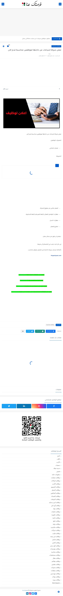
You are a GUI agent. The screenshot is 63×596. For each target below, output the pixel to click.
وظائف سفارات (55, 477)
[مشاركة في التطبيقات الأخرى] (23, 331)
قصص (58, 471)
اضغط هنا (22, 275)
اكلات (58, 459)
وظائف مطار (56, 558)
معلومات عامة (56, 474)
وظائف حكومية (56, 515)
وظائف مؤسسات (55, 549)
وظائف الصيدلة (55, 496)
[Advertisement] (31, 22)
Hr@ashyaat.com (56, 255)
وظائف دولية (56, 524)
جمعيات (58, 465)
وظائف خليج (56, 521)
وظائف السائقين (55, 493)
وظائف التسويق (55, 487)
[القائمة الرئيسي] (60, 4)
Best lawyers (56, 583)
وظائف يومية (56, 580)
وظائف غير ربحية (55, 536)
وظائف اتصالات (55, 480)
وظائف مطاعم (56, 561)
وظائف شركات (55, 530)
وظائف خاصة (56, 518)
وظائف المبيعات (55, 499)
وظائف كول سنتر (55, 546)
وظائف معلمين (56, 564)
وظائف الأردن (56, 484)
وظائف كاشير (56, 542)
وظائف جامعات (55, 511)
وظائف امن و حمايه (54, 502)
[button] (51, 331)
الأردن (58, 462)
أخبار (58, 456)
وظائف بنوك (56, 508)
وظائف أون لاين (55, 505)
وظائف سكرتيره (55, 527)
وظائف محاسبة (56, 46)
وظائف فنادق (56, 539)
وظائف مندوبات (55, 567)
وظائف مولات (56, 577)
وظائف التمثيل (56, 490)
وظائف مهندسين (55, 573)
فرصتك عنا (20, 286)
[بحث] (3, 4)
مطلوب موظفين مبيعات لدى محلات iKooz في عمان (36, 38)
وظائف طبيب (56, 533)
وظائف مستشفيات (54, 555)
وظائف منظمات (55, 570)
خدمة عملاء (57, 468)
